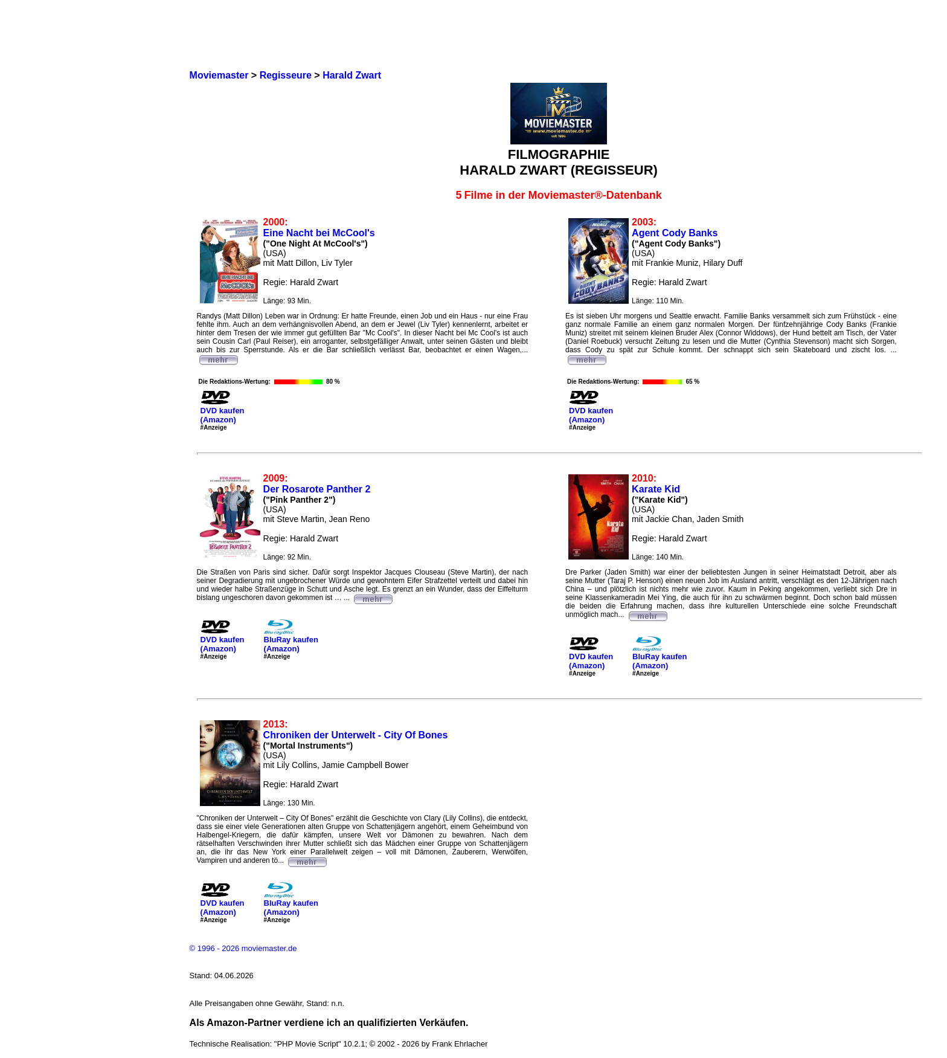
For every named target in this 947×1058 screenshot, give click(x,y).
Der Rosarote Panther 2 (317, 489)
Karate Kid (656, 489)
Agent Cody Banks (674, 233)
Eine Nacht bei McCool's (319, 233)
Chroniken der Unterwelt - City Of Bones (355, 735)
